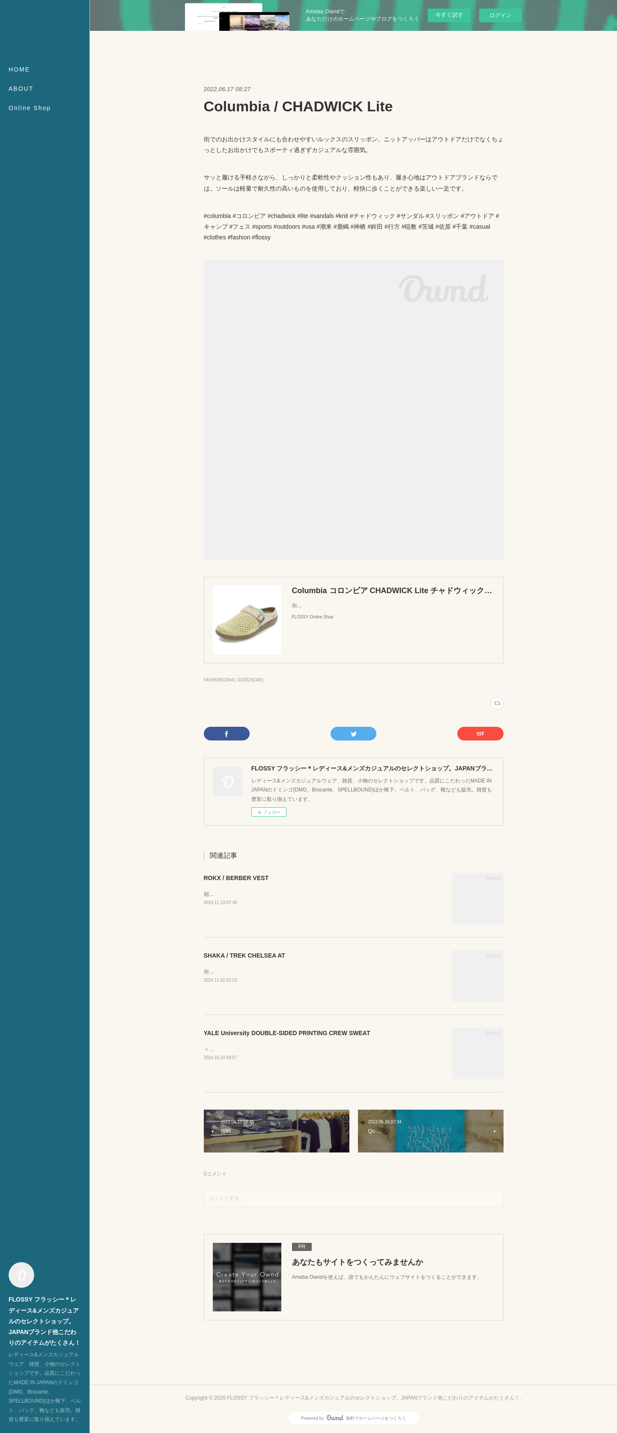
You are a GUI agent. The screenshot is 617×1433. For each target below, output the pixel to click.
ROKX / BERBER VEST (236, 878)
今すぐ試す (449, 15)
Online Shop (30, 107)
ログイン (500, 15)
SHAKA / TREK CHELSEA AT (244, 955)
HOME (19, 69)
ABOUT (21, 88)
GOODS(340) (250, 680)
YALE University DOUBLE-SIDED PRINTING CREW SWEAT (287, 1033)
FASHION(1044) (219, 680)
